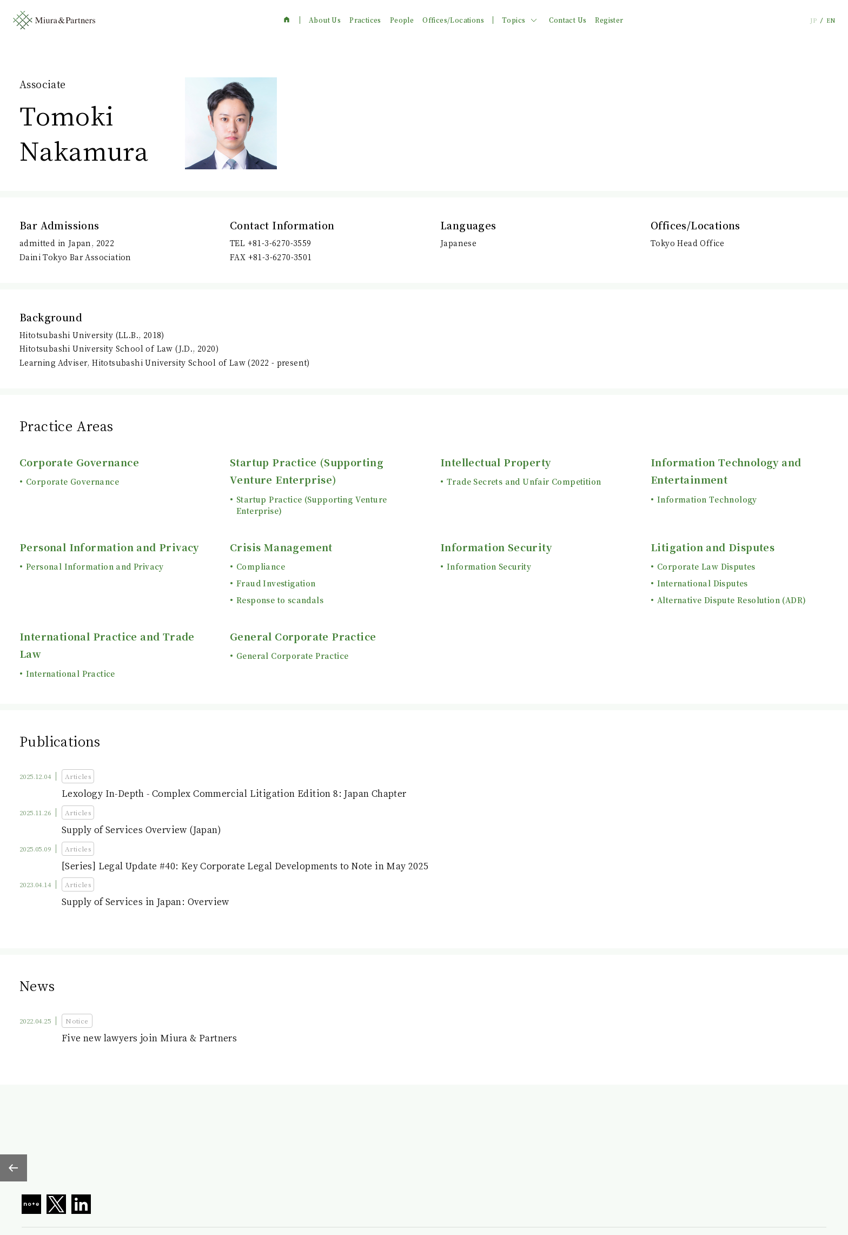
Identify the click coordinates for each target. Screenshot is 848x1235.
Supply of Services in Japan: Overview (145, 901)
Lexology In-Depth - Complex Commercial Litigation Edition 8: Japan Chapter (234, 793)
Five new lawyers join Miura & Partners (149, 1038)
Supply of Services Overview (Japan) (141, 829)
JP (813, 20)
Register (609, 20)
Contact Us (567, 20)
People (402, 20)
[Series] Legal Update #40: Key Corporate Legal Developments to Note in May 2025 (245, 866)
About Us (325, 20)
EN (830, 20)
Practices (365, 20)
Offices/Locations (453, 20)
